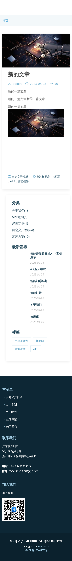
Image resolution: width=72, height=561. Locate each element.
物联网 (57, 178)
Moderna (43, 546)
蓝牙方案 (11, 419)
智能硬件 (23, 182)
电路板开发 (43, 178)
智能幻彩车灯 (38, 282)
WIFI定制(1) (20, 225)
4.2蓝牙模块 (38, 270)
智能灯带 (36, 294)
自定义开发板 (20, 178)
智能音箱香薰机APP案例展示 (46, 256)
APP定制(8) (19, 218)
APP (12, 182)
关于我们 (36, 306)
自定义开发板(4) (23, 231)
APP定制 (11, 404)
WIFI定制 (11, 412)
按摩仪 (34, 318)
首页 (5, 20)
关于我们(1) (20, 212)
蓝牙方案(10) (21, 238)
